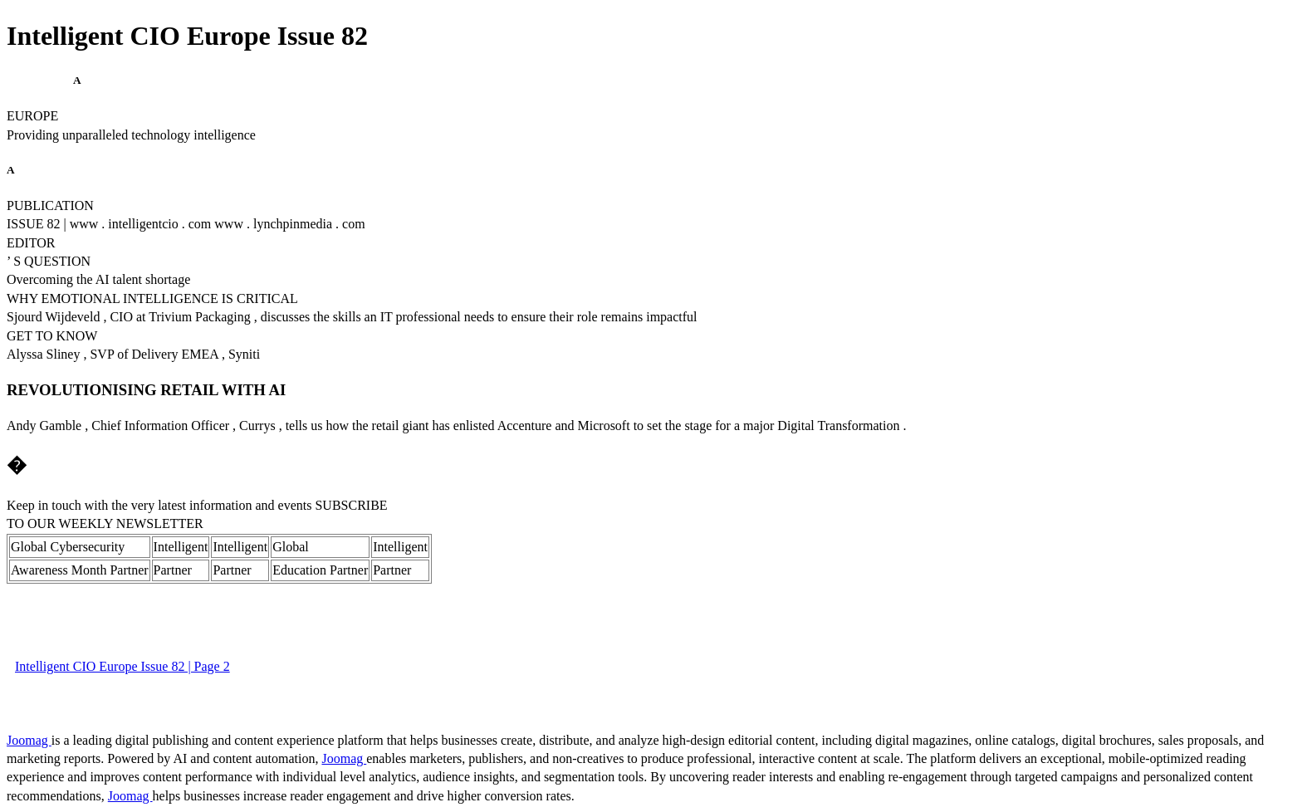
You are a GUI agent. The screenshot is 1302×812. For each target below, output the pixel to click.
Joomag (29, 740)
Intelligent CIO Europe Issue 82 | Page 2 (122, 666)
